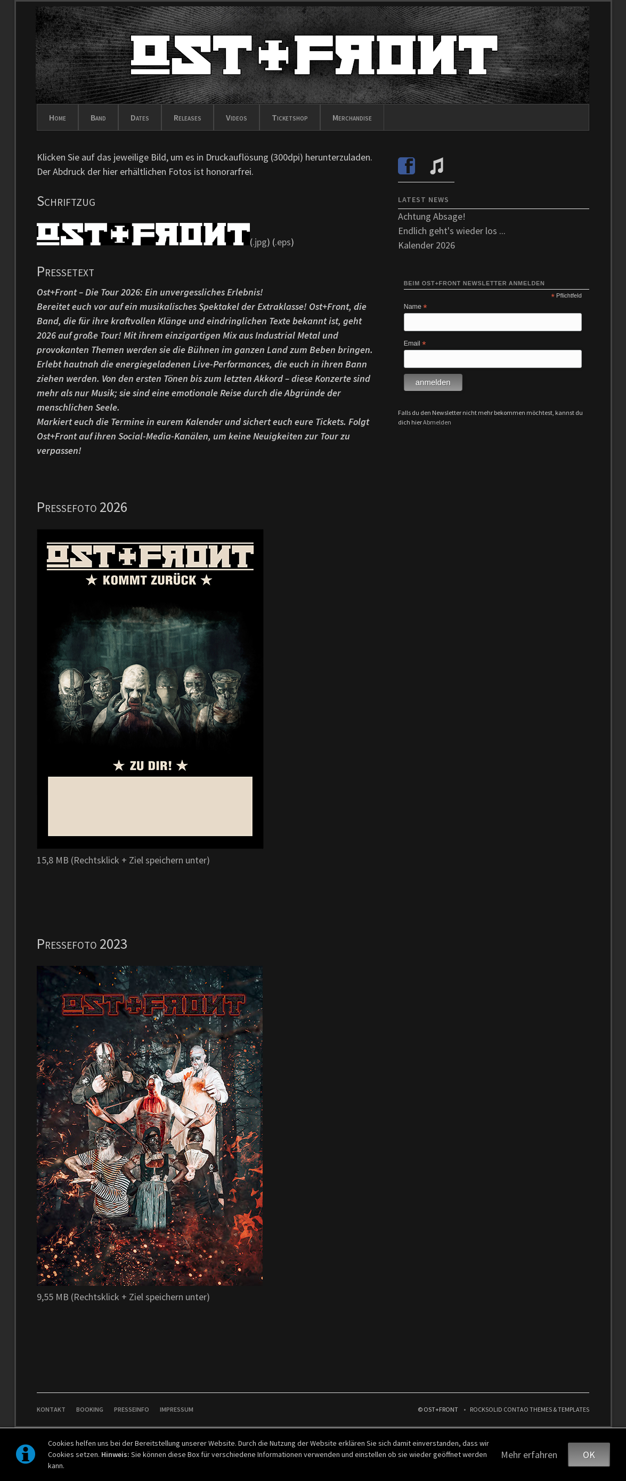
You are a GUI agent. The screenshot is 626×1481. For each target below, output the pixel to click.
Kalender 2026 (426, 245)
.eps (283, 242)
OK (589, 1454)
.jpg (260, 242)
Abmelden (437, 422)
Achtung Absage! (432, 216)
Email (415, 343)
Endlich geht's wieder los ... (452, 231)
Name (415, 306)
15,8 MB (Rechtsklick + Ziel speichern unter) (123, 860)
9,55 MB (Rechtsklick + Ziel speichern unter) (123, 1297)
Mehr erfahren (529, 1454)
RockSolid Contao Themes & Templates (529, 1409)
